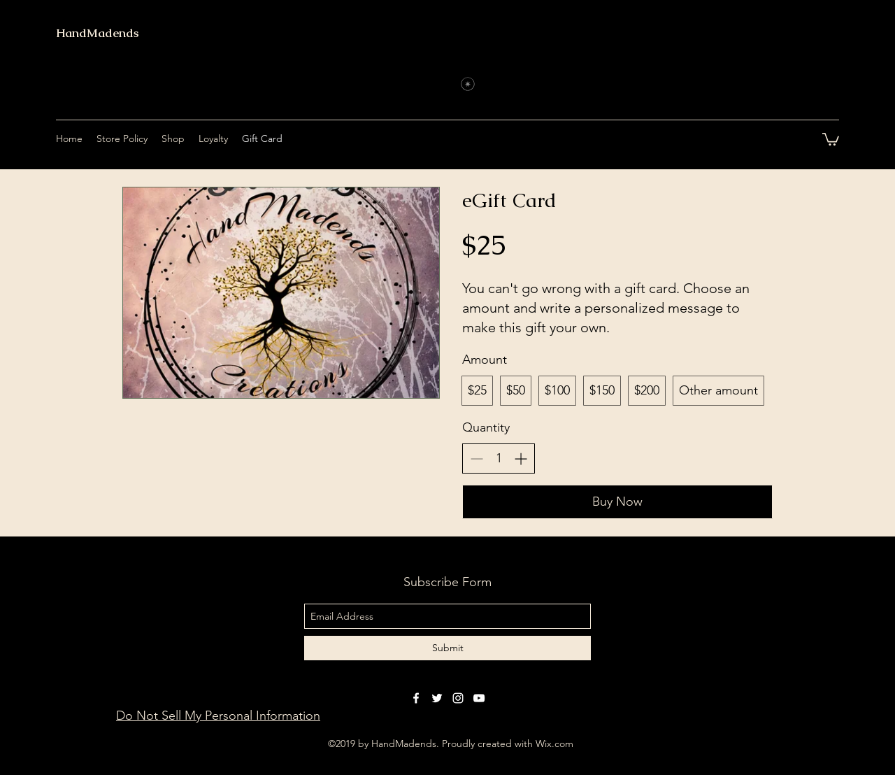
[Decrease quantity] (476, 458)
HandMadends (97, 33)
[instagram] (458, 698)
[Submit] (447, 648)
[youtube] (479, 698)
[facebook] (416, 698)
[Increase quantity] (520, 458)
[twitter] (437, 698)
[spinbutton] (498, 458)
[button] (830, 138)
